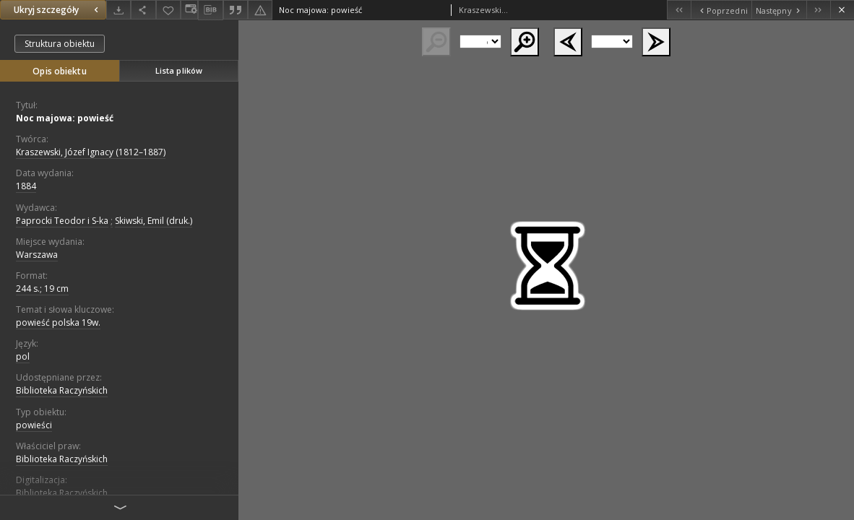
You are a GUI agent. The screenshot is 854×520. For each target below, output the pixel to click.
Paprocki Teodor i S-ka (62, 220)
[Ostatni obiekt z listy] (818, 10)
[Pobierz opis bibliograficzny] (210, 10)
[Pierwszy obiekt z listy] (679, 10)
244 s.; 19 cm (42, 288)
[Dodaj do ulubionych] (168, 10)
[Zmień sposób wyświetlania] (189, 10)
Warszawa (37, 254)
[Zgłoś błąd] (260, 10)
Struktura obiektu (60, 44)
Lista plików (178, 70)
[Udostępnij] (143, 10)
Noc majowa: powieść (64, 118)
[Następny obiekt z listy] (778, 10)
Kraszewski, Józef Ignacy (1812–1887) (90, 152)
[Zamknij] (842, 10)
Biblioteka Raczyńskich (62, 390)
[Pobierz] (118, 10)
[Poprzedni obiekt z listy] (721, 10)
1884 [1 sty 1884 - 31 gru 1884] (26, 186)
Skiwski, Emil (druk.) (153, 220)
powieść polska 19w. (58, 322)
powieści (34, 425)
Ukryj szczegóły (58, 10)
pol (23, 356)
